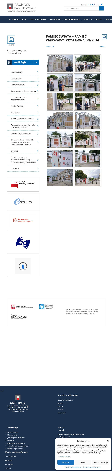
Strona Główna (12, 432)
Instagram (9, 464)
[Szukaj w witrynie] (101, 8)
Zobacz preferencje (100, 462)
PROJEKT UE (88, 19)
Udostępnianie (16, 78)
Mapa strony (12, 435)
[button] (108, 441)
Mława (60, 403)
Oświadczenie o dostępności (17, 446)
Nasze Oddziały (16, 72)
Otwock (60, 410)
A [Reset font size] (90, 4)
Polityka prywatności (15, 449)
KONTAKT (99, 19)
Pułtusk (60, 406)
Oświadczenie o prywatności (91, 467)
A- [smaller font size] (88, 5)
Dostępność (15, 168)
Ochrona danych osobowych (21, 134)
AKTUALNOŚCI (14, 19)
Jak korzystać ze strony (16, 438)
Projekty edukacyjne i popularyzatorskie (18, 98)
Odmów (83, 462)
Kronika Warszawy (17, 106)
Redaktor (10, 440)
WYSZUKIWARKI (55, 19)
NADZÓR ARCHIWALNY (38, 19)
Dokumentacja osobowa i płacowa (23, 91)
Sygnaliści (14, 151)
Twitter (8, 468)
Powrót (102, 46)
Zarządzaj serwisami (64, 457)
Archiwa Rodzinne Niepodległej (22, 118)
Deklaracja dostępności (16, 443)
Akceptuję (65, 462)
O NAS (24, 19)
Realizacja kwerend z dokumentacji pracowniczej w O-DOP (23, 126)
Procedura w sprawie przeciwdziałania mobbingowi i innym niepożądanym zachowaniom (23, 159)
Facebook (8, 460)
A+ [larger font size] (93, 4)
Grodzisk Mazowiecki (65, 400)
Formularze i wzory (18, 85)
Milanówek (62, 413)
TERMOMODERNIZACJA (72, 19)
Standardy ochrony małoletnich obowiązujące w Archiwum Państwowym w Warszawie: (22, 142)
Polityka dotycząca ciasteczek (73, 467)
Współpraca (15, 112)
